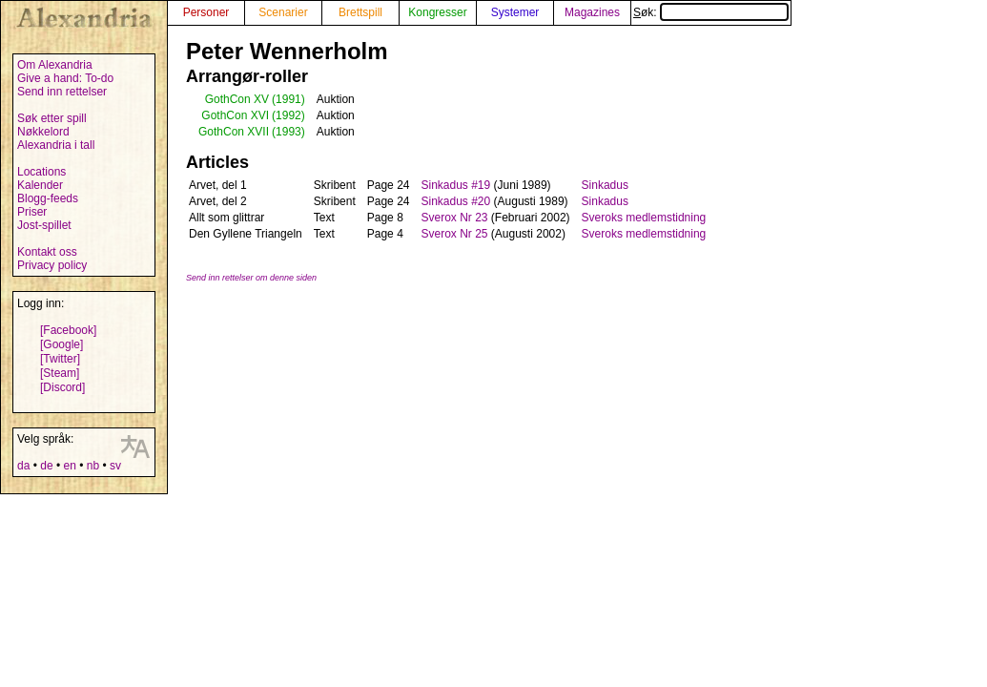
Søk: (711, 12)
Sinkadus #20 (455, 201)
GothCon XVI (235, 115)
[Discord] (62, 387)
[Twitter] (60, 358)
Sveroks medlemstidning (644, 217)
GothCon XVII (233, 131)
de (46, 465)
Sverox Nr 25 (454, 233)
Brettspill (360, 12)
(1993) (288, 131)
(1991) (288, 99)
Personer (206, 12)
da (23, 465)
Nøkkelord (43, 131)
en (69, 465)
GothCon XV (237, 99)
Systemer (515, 12)
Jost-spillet (44, 225)
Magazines (592, 12)
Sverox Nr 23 (454, 217)
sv (115, 465)
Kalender (40, 185)
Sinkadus (605, 185)
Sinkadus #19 (455, 185)
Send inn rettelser (62, 91)
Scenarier (282, 12)
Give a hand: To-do (65, 78)
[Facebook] (68, 330)
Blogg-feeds (47, 198)
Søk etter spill (52, 118)
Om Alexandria (55, 65)
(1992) (288, 115)
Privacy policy (52, 265)
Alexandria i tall (55, 145)
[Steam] (59, 373)
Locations (41, 171)
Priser (32, 212)
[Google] (61, 344)
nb (93, 465)
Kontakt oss (47, 252)
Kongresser (437, 12)
